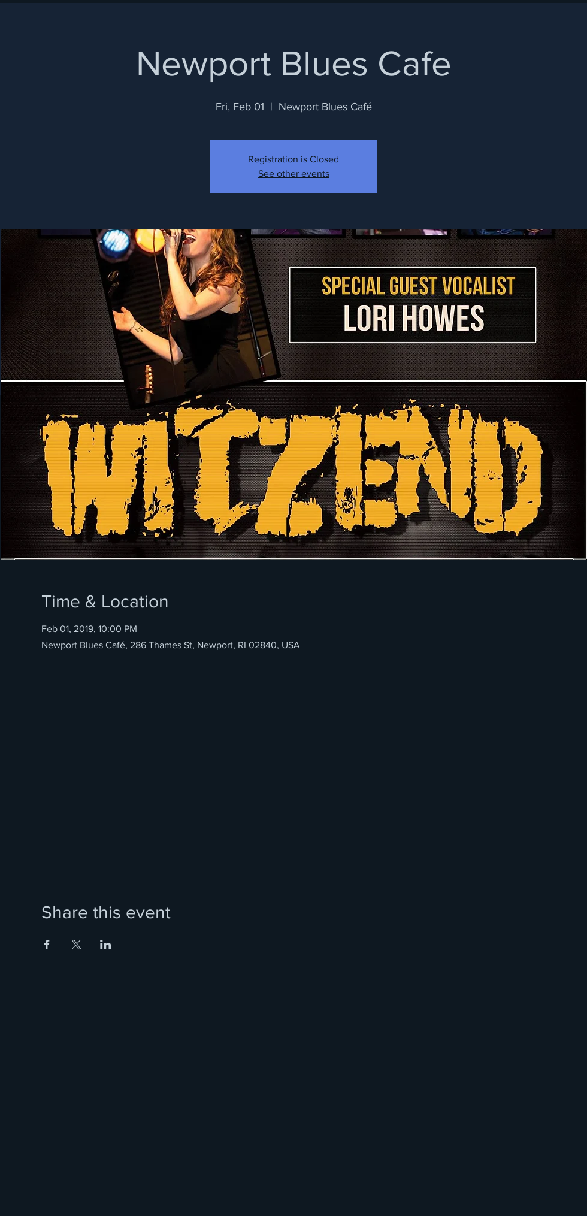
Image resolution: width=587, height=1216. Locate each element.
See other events (293, 173)
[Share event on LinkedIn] (105, 944)
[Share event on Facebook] (47, 944)
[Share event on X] (76, 944)
